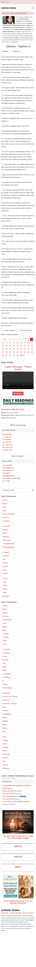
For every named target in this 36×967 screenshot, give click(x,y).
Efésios (5, 551)
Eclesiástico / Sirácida (10, 721)
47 (6, 355)
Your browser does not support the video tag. (18, 389)
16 (25, 342)
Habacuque (6, 772)
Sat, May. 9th (7, 451)
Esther (5, 688)
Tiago (4, 587)
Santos (18, 864)
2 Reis (5, 662)
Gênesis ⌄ (6, 51)
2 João (5, 603)
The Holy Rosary (8, 816)
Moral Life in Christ (9, 811)
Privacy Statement (15, 930)
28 (3, 349)
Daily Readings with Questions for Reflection (17, 803)
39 (10, 352)
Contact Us (4, 930)
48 (10, 355)
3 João (5, 607)
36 (32, 349)
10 (3, 342)
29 (6, 349)
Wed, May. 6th (7, 443)
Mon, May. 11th (7, 456)
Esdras (5, 674)
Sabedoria (6, 718)
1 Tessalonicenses (8, 561)
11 (6, 342)
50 (17, 355)
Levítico (5, 630)
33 (21, 349)
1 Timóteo (6, 570)
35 (28, 349)
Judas (4, 610)
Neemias (5, 677)
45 (32, 352)
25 (25, 346)
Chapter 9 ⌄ (17, 51)
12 (10, 342)
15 (21, 342)
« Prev (4, 339)
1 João (5, 600)
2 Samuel (6, 655)
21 (10, 346)
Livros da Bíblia (7, 474)
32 (17, 349)
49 (14, 355)
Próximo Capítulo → (27, 330)
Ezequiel (5, 739)
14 (17, 342)
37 (3, 352)
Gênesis (5, 623)
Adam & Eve (7, 482)
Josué (4, 641)
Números (5, 634)
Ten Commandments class (11, 814)
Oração (18, 874)
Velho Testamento (8, 477)
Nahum (5, 768)
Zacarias (5, 782)
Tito (4, 577)
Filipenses (6, 554)
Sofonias (5, 775)
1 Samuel (6, 651)
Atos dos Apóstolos (9, 532)
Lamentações (7, 732)
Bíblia (18, 885)
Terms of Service (28, 930)
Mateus (5, 518)
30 (10, 349)
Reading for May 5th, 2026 (12, 418)
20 (6, 346)
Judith (4, 684)
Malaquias (6, 786)
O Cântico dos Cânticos (10, 714)
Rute (4, 648)
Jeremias (5, 728)
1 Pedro (5, 591)
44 (28, 352)
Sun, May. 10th (7, 454)
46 (3, 355)
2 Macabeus (6, 695)
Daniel (5, 742)
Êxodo (5, 627)
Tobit (4, 681)
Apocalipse (6, 614)
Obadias (5, 758)
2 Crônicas (6, 671)
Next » (22, 355)
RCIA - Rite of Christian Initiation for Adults (16, 819)
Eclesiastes (6, 711)
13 (14, 342)
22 (14, 346)
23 (17, 346)
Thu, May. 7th (7, 446)
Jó (3, 698)
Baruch (5, 735)
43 (25, 352)
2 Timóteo (6, 573)
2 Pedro (5, 596)
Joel (4, 749)
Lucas (4, 525)
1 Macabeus (6, 691)
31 (14, 349)
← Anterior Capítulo (8, 330)
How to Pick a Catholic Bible (12, 487)
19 (3, 346)
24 (21, 346)
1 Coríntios (6, 539)
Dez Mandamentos (9, 484)
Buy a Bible (6, 490)
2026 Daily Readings (18, 434)
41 (17, 352)
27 (32, 346)
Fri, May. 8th (6, 448)
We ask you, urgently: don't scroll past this (15, 13)
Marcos (5, 521)
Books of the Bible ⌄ (18, 465)
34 (25, 349)
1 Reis (5, 658)
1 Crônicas (6, 667)
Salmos (5, 702)
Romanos (6, 535)
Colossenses (7, 558)
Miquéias (5, 765)
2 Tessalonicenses (8, 565)
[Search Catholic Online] (33, 499)
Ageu (4, 779)
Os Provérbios (7, 705)
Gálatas (5, 547)
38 (6, 352)
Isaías (4, 725)
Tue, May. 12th (7, 459)
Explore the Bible (8, 809)
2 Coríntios (6, 544)
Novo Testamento (8, 479)
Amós (4, 754)
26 (28, 346)
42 (21, 352)
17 (28, 342)
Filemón (5, 580)
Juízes (5, 644)
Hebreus (5, 584)
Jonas (4, 761)
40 (14, 352)
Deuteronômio (7, 637)
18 (32, 342)
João (4, 528)
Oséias (5, 746)
